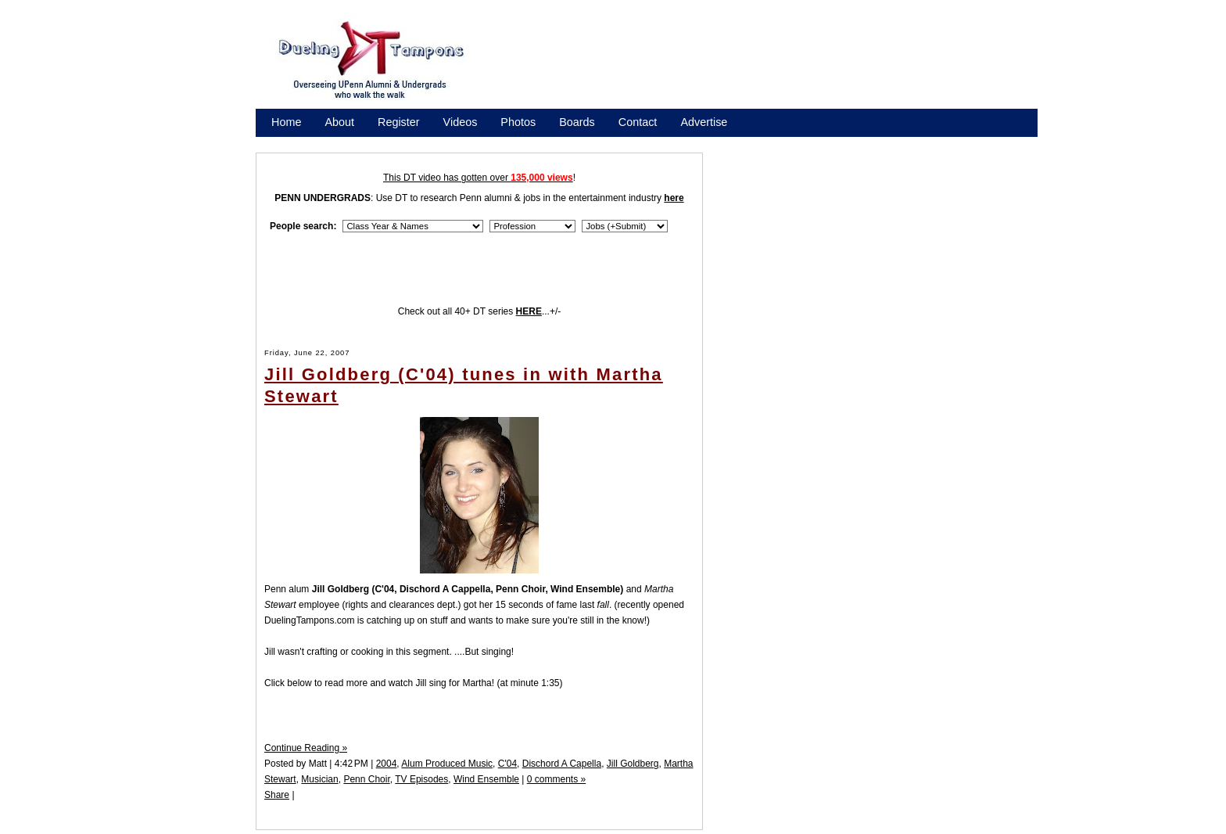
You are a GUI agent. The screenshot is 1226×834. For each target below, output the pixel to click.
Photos (518, 122)
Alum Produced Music (447, 763)
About (339, 122)
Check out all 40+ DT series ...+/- (479, 311)
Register (399, 122)
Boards (577, 122)
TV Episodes (421, 779)
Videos (460, 122)
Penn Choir (366, 779)
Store (284, 142)
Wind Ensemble (486, 779)
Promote (342, 142)
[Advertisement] (769, 65)
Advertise (703, 122)
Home (286, 122)
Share (276, 794)
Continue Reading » (305, 747)
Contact (638, 122)
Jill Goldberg (633, 763)
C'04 (507, 763)
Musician (319, 779)
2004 (386, 763)
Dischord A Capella (561, 763)
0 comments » (556, 779)
